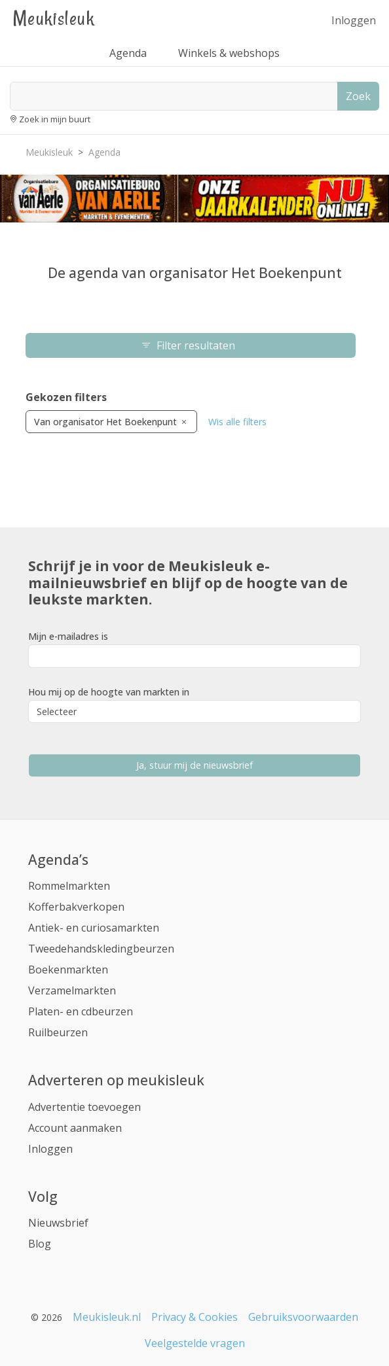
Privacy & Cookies (194, 1317)
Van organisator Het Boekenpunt (111, 421)
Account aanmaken (75, 1128)
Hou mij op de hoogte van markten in (108, 692)
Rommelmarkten (69, 886)
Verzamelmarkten (72, 990)
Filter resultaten (190, 345)
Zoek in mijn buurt (54, 119)
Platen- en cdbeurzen (80, 1011)
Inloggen (353, 20)
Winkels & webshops (229, 53)
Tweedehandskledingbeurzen (101, 948)
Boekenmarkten (68, 969)
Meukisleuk (53, 18)
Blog (39, 1243)
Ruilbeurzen (58, 1032)
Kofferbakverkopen (76, 907)
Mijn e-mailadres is (68, 636)
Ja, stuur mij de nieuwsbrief (194, 765)
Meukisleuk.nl (107, 1317)
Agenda (128, 53)
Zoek (358, 96)
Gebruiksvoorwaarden (303, 1317)
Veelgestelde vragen (195, 1343)
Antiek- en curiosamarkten (93, 927)
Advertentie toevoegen (84, 1107)
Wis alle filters (237, 421)
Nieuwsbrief (58, 1223)
